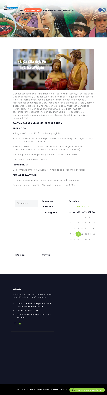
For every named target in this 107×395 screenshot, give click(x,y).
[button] (87, 390)
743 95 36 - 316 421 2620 (28, 310)
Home (45, 29)
